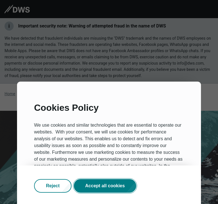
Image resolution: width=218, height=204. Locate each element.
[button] (53, 186)
